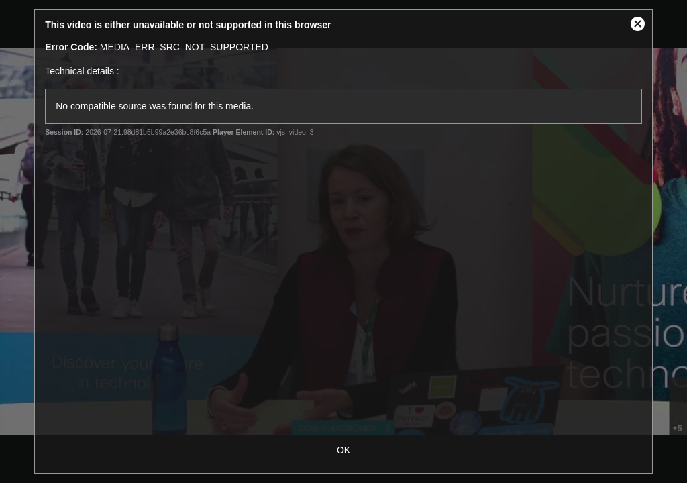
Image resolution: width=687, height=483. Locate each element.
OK (343, 450)
